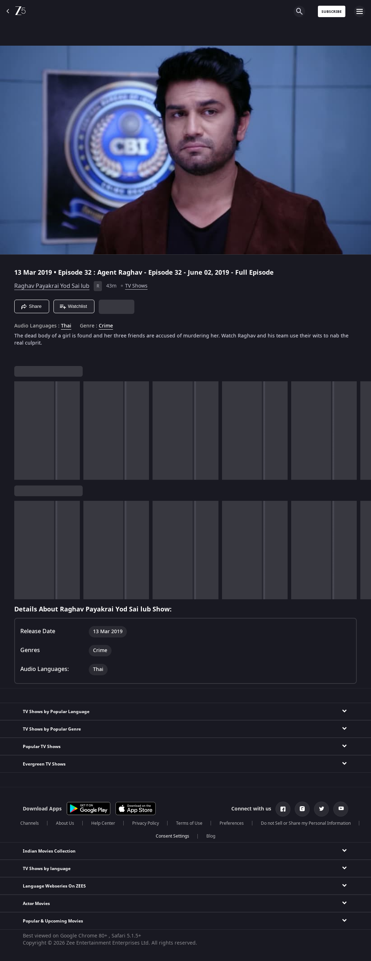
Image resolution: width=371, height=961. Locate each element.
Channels (29, 823)
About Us (65, 823)
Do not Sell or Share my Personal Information (306, 823)
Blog (210, 836)
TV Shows (136, 286)
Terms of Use (189, 823)
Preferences (232, 823)
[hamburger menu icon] (359, 11)
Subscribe (331, 11)
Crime (106, 326)
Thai (66, 326)
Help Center (103, 823)
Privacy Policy (145, 823)
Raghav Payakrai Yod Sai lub (51, 286)
